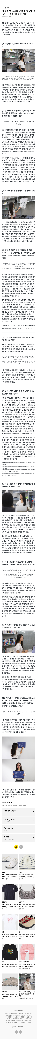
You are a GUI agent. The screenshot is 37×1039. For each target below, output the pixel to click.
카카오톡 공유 (16, 847)
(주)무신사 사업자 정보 (18, 1027)
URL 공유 (21, 847)
